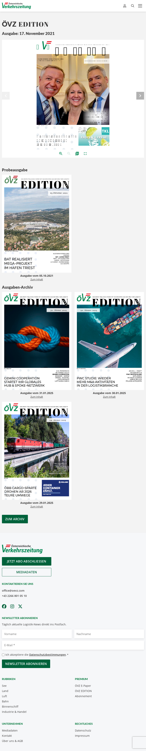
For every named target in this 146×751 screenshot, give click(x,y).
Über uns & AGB (12, 741)
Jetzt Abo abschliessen (26, 561)
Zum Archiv (15, 519)
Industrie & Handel (14, 712)
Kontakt (7, 735)
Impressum (82, 735)
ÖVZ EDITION (83, 691)
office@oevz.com (13, 590)
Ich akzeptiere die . (36, 655)
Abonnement (83, 696)
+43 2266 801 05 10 (14, 596)
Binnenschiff (10, 706)
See (4, 686)
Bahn (5, 701)
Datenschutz (83, 730)
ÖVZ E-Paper (83, 686)
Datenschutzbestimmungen (47, 654)
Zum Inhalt (36, 279)
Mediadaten (26, 572)
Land (5, 691)
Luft (4, 696)
